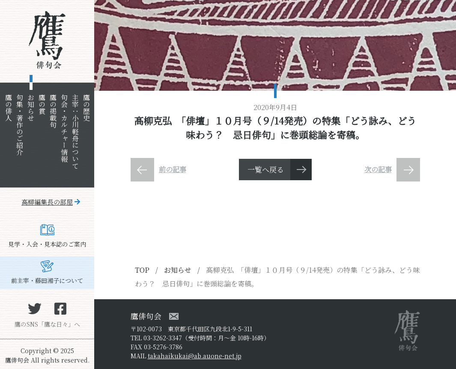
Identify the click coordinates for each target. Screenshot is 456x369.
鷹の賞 (42, 104)
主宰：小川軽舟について (75, 131)
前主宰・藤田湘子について (47, 280)
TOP (142, 270)
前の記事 (172, 169)
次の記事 (378, 169)
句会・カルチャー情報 (64, 128)
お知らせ (31, 107)
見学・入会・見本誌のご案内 (47, 244)
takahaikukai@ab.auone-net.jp (194, 355)
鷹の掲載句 (53, 111)
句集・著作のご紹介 (19, 124)
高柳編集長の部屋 (47, 202)
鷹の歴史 (86, 107)
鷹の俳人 (8, 107)
